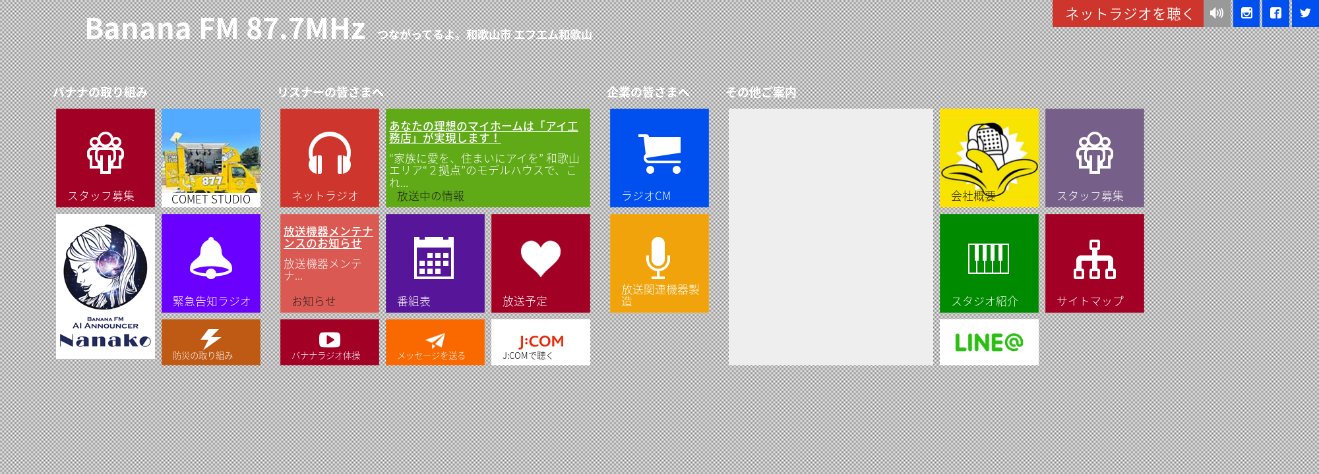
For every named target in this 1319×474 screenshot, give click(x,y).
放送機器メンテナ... (330, 253)
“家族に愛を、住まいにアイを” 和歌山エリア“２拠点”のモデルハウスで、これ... (488, 154)
